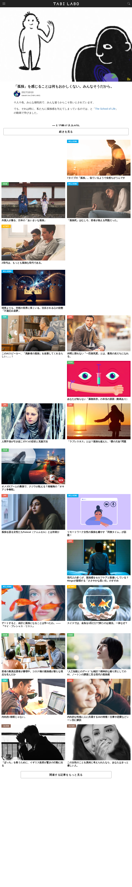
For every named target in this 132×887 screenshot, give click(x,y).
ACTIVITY (6, 227)
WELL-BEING (72, 142)
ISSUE (5, 184)
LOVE (70, 317)
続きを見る (66, 131)
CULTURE (6, 726)
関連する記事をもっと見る (66, 774)
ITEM (4, 317)
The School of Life (105, 108)
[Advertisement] (66, 832)
